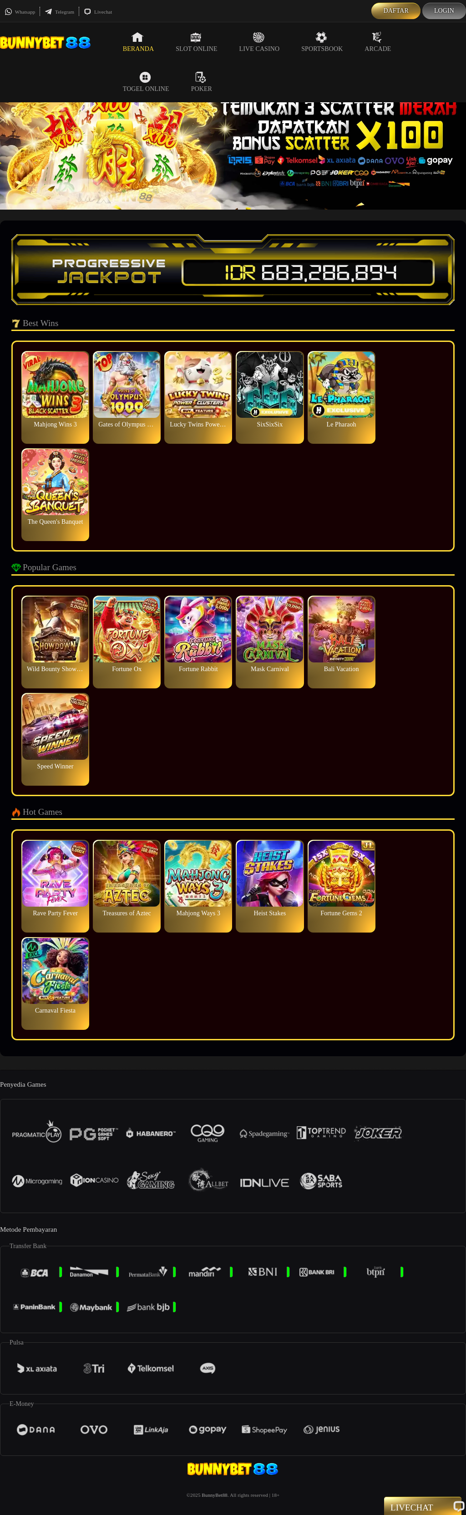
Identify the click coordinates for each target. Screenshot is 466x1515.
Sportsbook (322, 41)
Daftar (396, 10)
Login (444, 10)
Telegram (59, 12)
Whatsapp (20, 12)
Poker (201, 81)
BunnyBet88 (215, 1495)
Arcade (378, 41)
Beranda (138, 41)
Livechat (98, 12)
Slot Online (196, 41)
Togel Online (146, 81)
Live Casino (259, 41)
